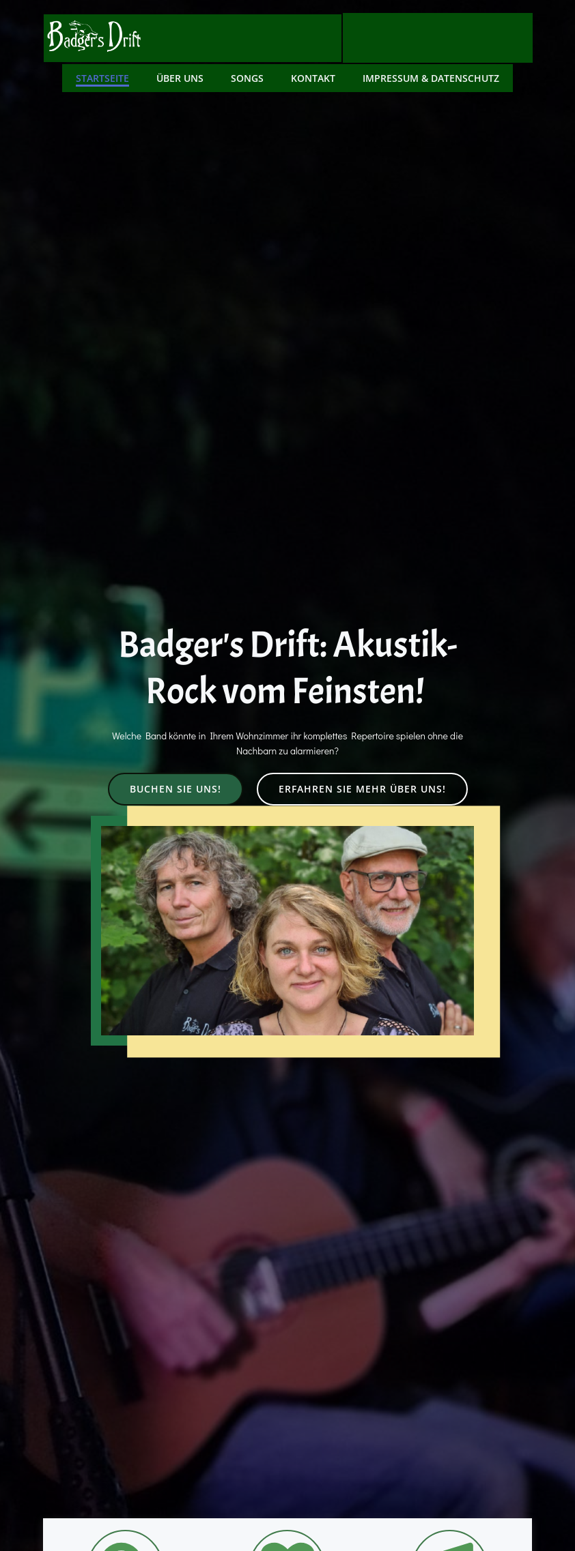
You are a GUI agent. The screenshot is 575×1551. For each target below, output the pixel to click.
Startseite (102, 76)
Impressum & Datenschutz (431, 76)
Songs (247, 76)
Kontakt (313, 76)
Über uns (180, 76)
